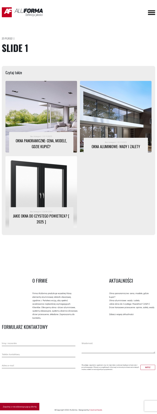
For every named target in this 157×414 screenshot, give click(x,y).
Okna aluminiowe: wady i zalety (124, 300)
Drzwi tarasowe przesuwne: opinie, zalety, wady (131, 307)
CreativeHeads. (95, 409)
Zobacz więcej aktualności (121, 314)
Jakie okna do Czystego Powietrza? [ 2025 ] (129, 303)
